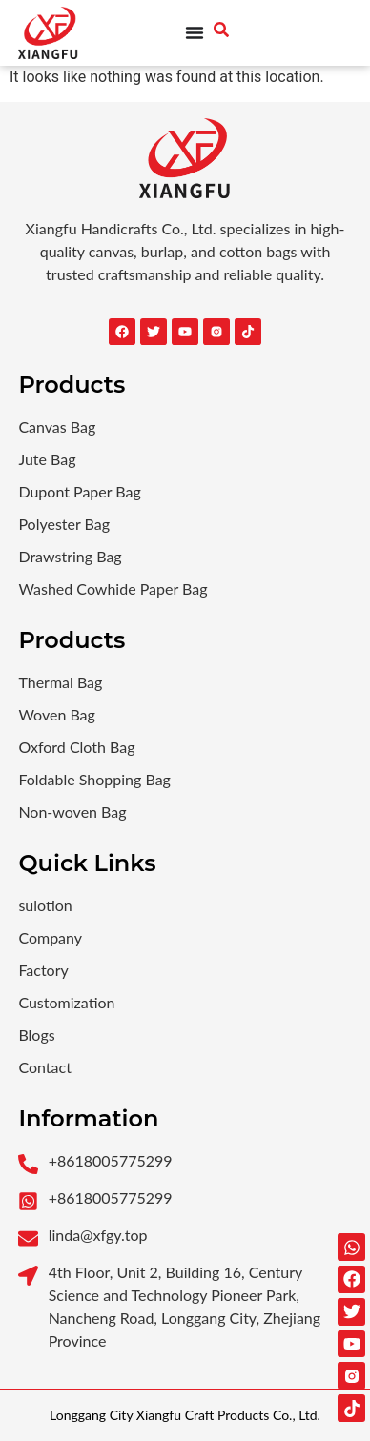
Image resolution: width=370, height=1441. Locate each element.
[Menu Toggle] (194, 32)
